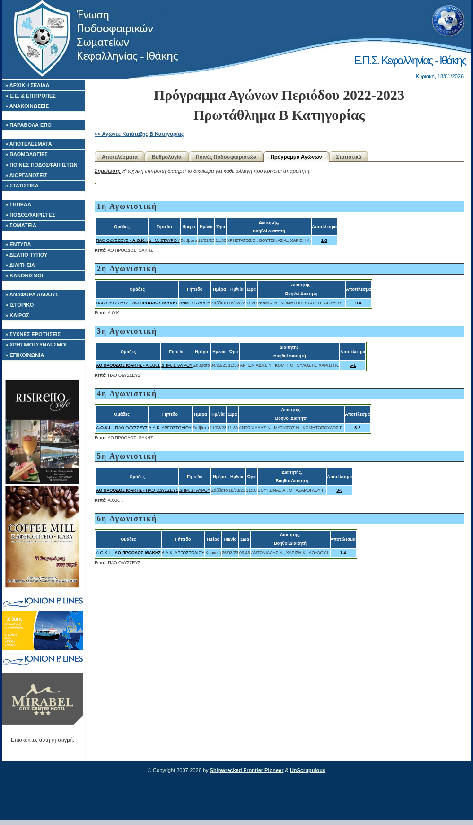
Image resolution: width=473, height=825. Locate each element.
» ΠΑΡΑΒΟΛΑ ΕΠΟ (28, 125)
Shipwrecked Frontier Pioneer (247, 770)
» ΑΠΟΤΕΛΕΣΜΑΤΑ (28, 144)
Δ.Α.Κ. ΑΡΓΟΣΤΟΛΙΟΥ (170, 428)
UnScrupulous (307, 770)
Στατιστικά (349, 157)
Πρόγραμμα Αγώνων (296, 157)
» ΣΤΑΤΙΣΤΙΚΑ (22, 185)
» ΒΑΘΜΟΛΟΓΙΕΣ (26, 154)
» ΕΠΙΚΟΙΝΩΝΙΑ (24, 355)
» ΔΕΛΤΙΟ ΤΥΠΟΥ (26, 254)
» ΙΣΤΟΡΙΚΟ (19, 305)
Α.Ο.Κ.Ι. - (128, 552)
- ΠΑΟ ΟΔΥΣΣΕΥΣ (122, 428)
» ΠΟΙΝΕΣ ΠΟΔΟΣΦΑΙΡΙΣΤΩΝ (41, 165)
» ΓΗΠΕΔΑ (18, 204)
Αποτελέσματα (120, 157)
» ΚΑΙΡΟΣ (17, 315)
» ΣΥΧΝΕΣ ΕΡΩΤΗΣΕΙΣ (33, 334)
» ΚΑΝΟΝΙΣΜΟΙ (24, 275)
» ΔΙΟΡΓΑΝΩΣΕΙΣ (26, 175)
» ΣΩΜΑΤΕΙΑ (20, 225)
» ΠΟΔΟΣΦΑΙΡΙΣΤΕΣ (30, 215)
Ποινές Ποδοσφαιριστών (226, 157)
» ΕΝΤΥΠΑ (18, 244)
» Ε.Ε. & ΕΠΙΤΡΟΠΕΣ (30, 95)
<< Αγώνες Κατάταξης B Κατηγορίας (139, 134)
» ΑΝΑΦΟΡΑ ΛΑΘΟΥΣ (32, 294)
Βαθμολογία (167, 157)
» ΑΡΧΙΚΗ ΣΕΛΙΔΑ (27, 85)
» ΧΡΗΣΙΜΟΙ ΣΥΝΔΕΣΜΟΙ (36, 344)
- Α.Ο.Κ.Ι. (128, 365)
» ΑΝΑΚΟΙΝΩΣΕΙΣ (27, 106)
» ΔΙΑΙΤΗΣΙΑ (20, 265)
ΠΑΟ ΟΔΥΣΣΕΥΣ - (122, 240)
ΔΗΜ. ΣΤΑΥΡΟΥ (164, 240)
